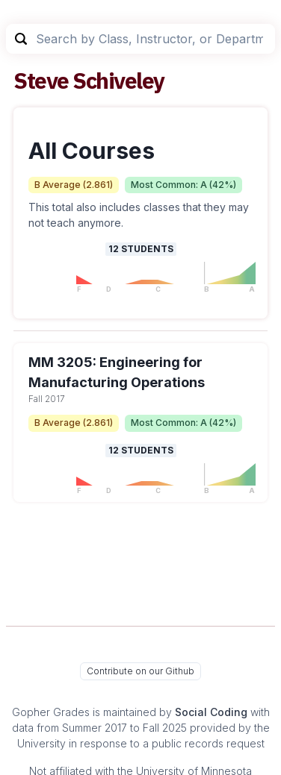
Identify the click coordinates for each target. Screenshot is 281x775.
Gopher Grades (51, 712)
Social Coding (211, 712)
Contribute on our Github (140, 671)
